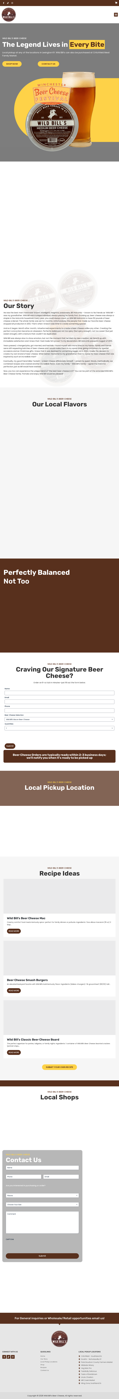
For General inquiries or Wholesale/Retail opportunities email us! (59, 1318)
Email (7, 697)
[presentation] (22, 736)
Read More (14, 931)
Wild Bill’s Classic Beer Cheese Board (33, 1039)
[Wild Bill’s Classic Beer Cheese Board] (59, 1017)
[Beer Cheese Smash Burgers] (59, 958)
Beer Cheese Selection (14, 715)
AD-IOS (87, 1395)
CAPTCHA (10, 1239)
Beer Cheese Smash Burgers (27, 980)
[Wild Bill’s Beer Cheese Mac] (59, 896)
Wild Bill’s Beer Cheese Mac (26, 918)
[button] (116, 15)
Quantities (9, 724)
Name (7, 689)
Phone (7, 706)
